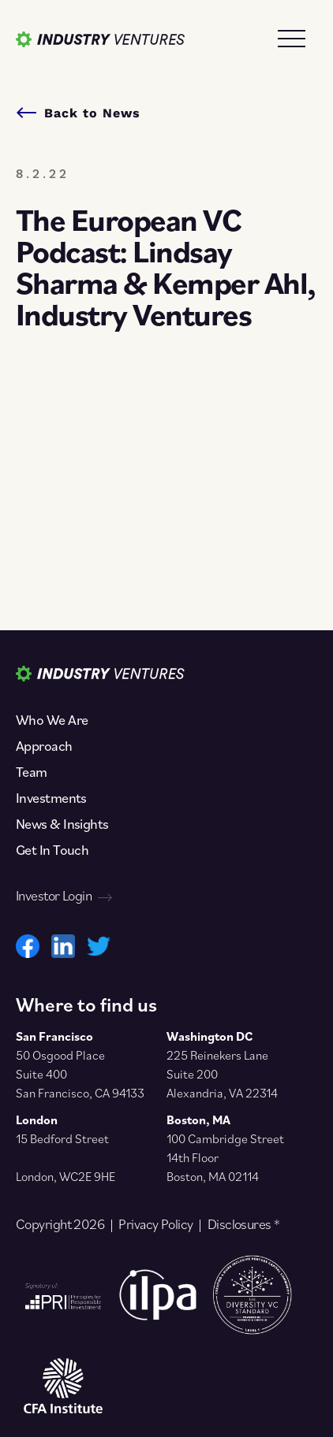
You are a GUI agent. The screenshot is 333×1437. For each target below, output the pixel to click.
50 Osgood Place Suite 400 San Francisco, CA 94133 (80, 1074)
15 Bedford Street (62, 1138)
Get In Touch (52, 850)
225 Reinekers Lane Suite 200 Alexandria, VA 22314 (222, 1074)
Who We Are (52, 720)
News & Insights (62, 824)
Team (31, 772)
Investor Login (63, 896)
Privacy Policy (155, 1224)
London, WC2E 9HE (65, 1176)
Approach (44, 746)
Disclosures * (244, 1224)
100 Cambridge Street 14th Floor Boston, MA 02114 (225, 1157)
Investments (51, 798)
